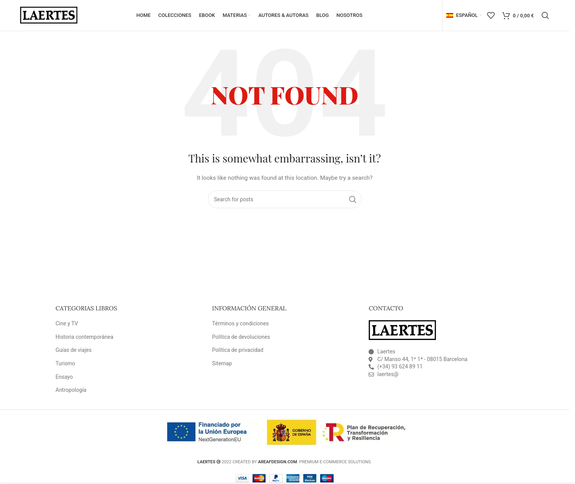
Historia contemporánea (84, 337)
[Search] (545, 15)
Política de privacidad (237, 350)
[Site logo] (49, 15)
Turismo (65, 363)
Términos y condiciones (240, 323)
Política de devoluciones (241, 337)
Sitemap (222, 363)
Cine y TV (67, 323)
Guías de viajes (74, 350)
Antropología (71, 390)
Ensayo (64, 377)
